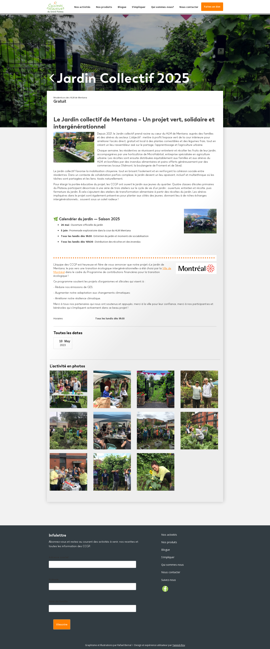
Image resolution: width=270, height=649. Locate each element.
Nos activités (82, 7)
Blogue (122, 7)
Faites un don (212, 7)
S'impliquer (139, 7)
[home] (55, 6)
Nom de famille (58, 601)
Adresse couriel (58, 557)
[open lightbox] (68, 389)
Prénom (53, 579)
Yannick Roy (178, 645)
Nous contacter (188, 7)
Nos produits (104, 7)
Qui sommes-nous (172, 564)
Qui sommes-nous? (162, 7)
